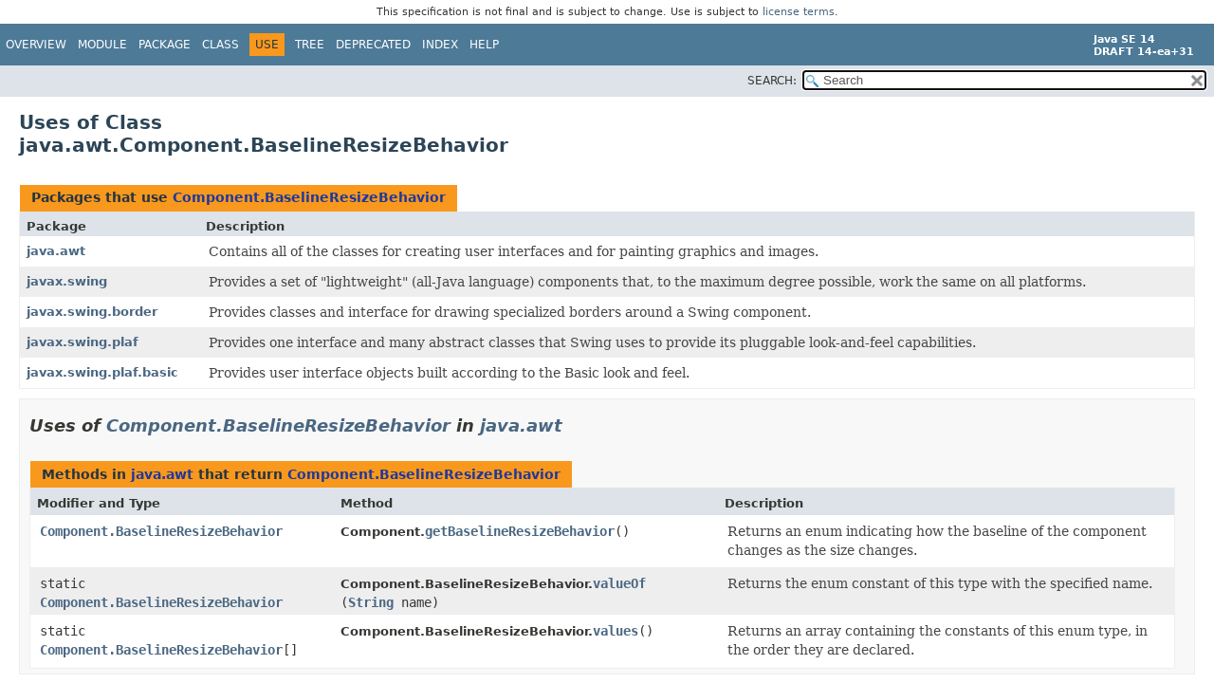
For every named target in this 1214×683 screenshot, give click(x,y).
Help (484, 44)
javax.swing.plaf (82, 342)
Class (220, 44)
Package (164, 44)
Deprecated (373, 44)
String (371, 602)
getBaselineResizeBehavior (520, 531)
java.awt (56, 251)
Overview (36, 44)
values (615, 630)
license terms (799, 12)
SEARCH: (772, 80)
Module (102, 44)
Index (440, 44)
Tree (309, 44)
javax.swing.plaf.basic (102, 372)
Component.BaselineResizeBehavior (309, 197)
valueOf (619, 583)
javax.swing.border (92, 312)
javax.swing (67, 281)
